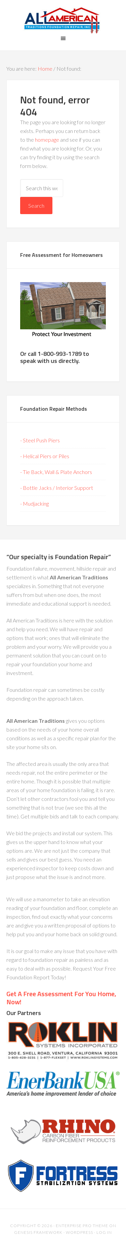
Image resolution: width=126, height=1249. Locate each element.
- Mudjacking (34, 503)
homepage (47, 139)
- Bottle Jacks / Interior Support (56, 487)
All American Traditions (63, 20)
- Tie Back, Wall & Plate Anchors (56, 472)
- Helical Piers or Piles (44, 456)
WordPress (79, 1232)
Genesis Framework (38, 1232)
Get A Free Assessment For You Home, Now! (61, 997)
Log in (104, 1232)
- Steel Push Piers (40, 440)
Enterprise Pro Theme (82, 1225)
